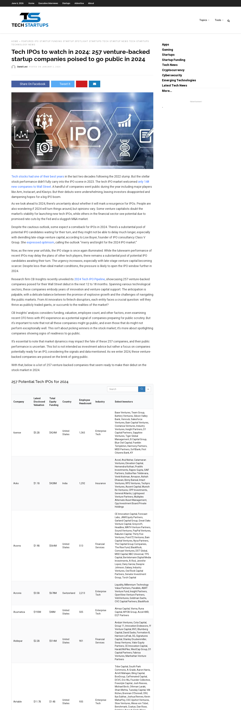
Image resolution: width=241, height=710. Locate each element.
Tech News (170, 66)
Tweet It (62, 85)
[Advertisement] (190, 135)
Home (31, 3)
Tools (218, 20)
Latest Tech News (174, 87)
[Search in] (148, 391)
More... (167, 92)
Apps (165, 46)
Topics (203, 20)
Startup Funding (51, 43)
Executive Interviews (48, 3)
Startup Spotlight (75, 43)
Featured (27, 43)
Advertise (79, 3)
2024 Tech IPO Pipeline (89, 281)
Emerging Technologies (179, 82)
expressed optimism (40, 244)
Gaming (167, 51)
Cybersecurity (172, 77)
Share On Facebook (30, 85)
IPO (37, 43)
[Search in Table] (122, 391)
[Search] (141, 391)
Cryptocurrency (173, 72)
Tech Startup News (115, 43)
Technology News (23, 46)
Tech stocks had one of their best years (37, 178)
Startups (66, 3)
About (91, 3)
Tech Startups (139, 43)
